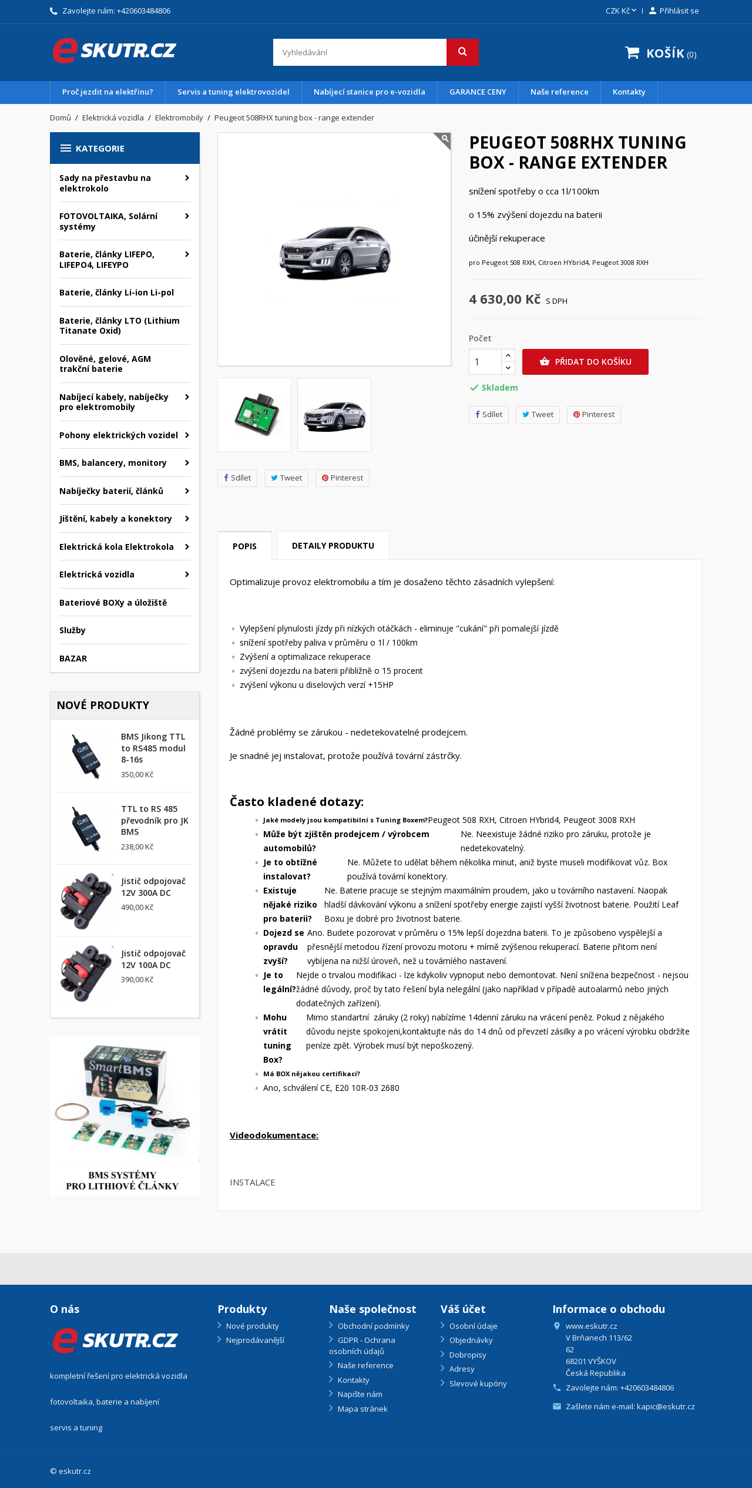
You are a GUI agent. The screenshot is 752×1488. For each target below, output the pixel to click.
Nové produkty (251, 1326)
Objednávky (470, 1340)
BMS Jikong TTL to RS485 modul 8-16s (153, 748)
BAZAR (73, 658)
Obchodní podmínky (372, 1326)
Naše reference (560, 91)
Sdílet (237, 477)
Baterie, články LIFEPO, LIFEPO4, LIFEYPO (107, 259)
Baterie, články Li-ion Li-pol (116, 292)
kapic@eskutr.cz (666, 1406)
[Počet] (485, 362)
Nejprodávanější (254, 1340)
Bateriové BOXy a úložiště (113, 602)
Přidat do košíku (585, 362)
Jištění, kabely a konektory (115, 518)
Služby (72, 630)
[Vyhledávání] (376, 52)
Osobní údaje (473, 1326)
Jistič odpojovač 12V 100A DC (153, 959)
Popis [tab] (245, 546)
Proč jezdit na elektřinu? (107, 91)
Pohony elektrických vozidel (118, 435)
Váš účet (463, 1309)
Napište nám (359, 1394)
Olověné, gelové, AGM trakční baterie (105, 364)
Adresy (461, 1368)
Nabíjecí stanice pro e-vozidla (369, 91)
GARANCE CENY (477, 91)
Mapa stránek (362, 1408)
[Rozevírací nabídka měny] (622, 11)
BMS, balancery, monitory (113, 462)
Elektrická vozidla (97, 574)
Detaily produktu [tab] (333, 545)
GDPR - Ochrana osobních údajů (362, 1345)
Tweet (286, 477)
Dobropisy (467, 1354)
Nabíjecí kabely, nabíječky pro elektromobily (114, 402)
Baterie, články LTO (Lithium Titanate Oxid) (119, 326)
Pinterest (342, 477)
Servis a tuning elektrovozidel (233, 91)
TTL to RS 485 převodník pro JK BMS (155, 820)
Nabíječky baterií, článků (111, 490)
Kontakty (629, 91)
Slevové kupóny (477, 1383)
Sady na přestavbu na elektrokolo (105, 183)
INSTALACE (253, 1182)
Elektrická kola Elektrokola (116, 546)
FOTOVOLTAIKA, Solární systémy (108, 221)
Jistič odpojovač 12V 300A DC (153, 886)
